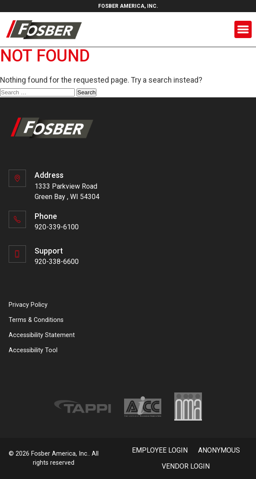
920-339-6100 (57, 227)
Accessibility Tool (33, 350)
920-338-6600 (57, 261)
